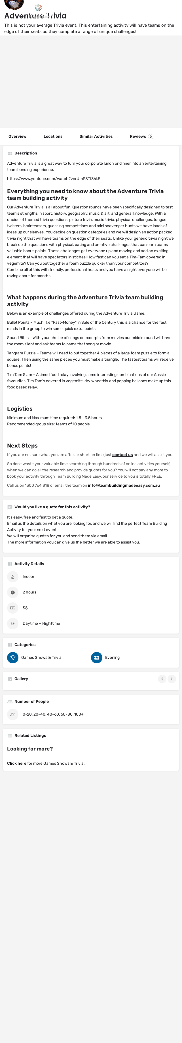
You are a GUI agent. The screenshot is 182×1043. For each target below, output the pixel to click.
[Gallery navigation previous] (163, 679)
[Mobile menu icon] (10, 11)
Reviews (141, 136)
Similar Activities (96, 136)
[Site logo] (35, 11)
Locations (53, 136)
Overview (18, 136)
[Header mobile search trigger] (172, 11)
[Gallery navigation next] (172, 679)
